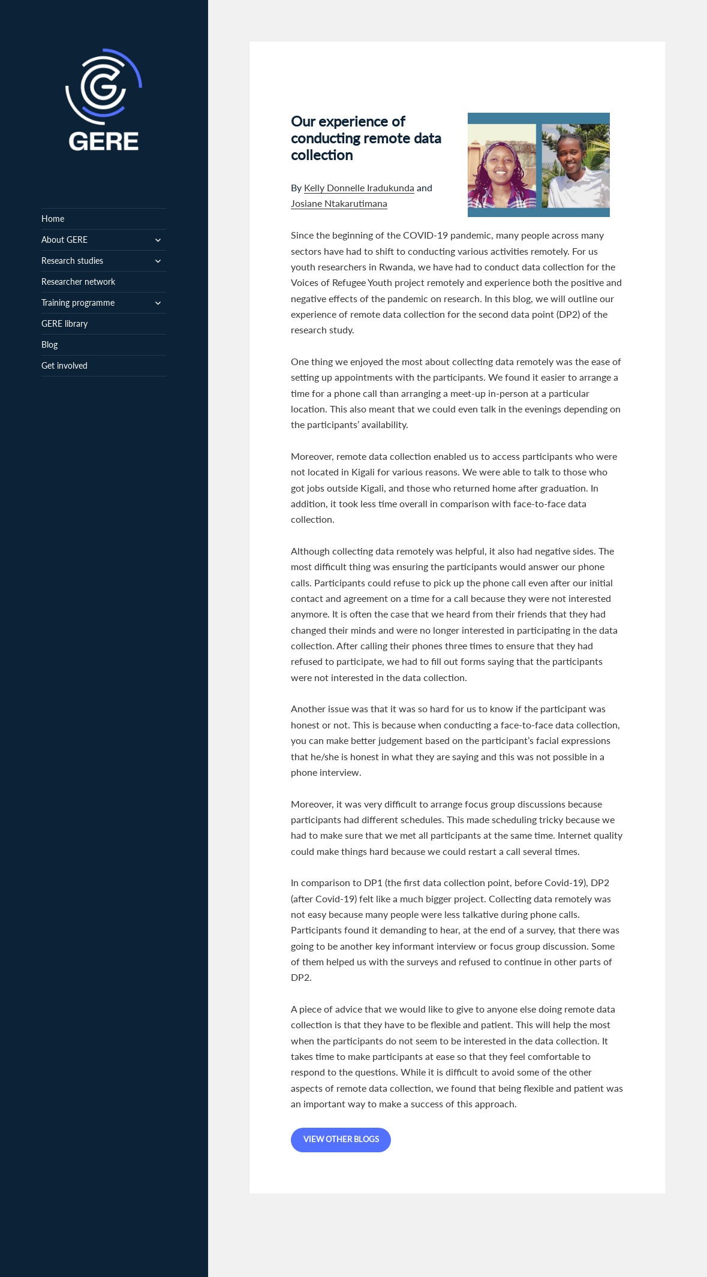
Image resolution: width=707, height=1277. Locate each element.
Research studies (72, 260)
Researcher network (78, 281)
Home (52, 218)
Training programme (78, 302)
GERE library (64, 323)
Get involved (64, 365)
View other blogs (341, 1139)
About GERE (64, 239)
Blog (49, 344)
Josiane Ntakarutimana (339, 203)
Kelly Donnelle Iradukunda (359, 187)
